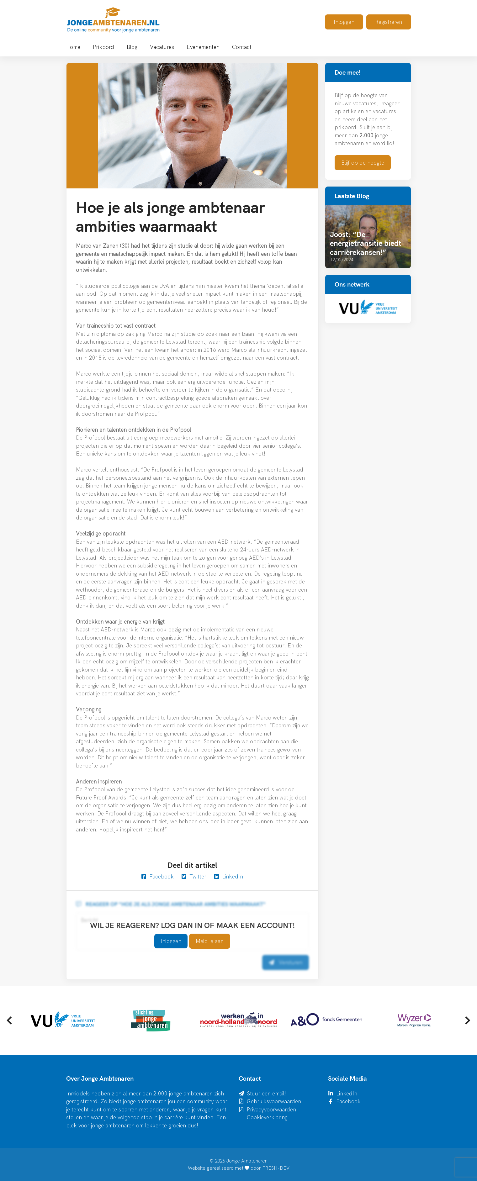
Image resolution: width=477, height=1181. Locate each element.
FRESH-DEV (275, 1168)
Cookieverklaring (267, 1117)
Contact (242, 47)
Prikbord (103, 47)
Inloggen (344, 21)
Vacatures (162, 47)
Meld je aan (210, 941)
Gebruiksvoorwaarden (274, 1101)
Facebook (157, 876)
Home (73, 47)
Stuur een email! (266, 1093)
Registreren (388, 21)
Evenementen (203, 47)
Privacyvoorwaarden (271, 1109)
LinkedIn (228, 876)
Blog (132, 47)
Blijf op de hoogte (362, 162)
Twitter (194, 876)
